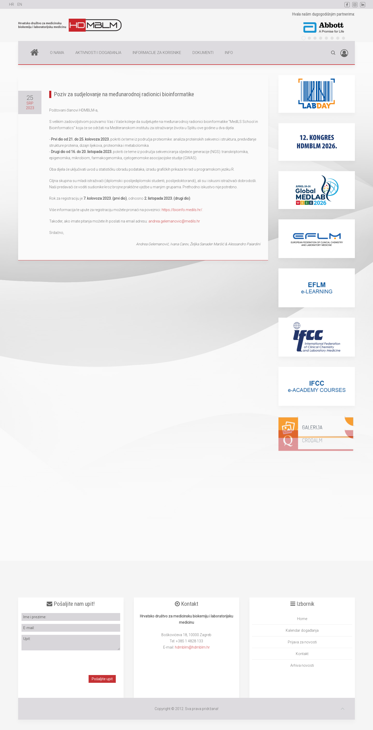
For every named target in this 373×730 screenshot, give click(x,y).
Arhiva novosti (302, 665)
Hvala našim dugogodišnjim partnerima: (323, 14)
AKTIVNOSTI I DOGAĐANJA (98, 52)
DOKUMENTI (202, 52)
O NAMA (57, 52)
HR (12, 4)
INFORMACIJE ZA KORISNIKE (157, 52)
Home (34, 52)
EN (19, 4)
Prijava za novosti (302, 642)
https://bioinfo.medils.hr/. (182, 210)
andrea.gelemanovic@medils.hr (174, 221)
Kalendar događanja (302, 630)
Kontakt (302, 654)
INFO (229, 52)
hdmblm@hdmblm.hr (192, 647)
